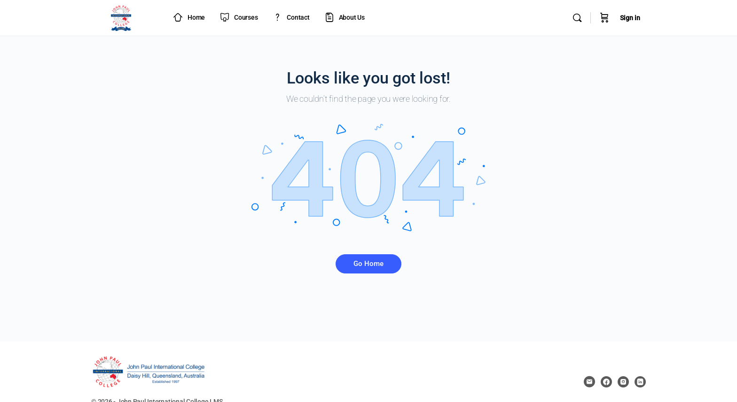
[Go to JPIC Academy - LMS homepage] (121, 16)
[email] (589, 381)
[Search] (577, 17)
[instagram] (623, 381)
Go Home (368, 263)
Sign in (630, 18)
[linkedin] (640, 381)
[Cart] (604, 18)
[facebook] (606, 381)
